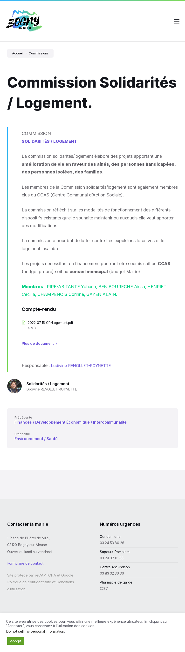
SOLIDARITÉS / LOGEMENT (50, 141)
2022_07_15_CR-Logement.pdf (52, 323)
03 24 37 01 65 (111, 558)
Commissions (39, 53)
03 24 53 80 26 (112, 543)
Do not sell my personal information (35, 631)
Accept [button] (15, 641)
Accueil (17, 53)
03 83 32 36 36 (112, 573)
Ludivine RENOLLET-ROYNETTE (84, 365)
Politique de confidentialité (29, 582)
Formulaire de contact (25, 563)
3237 (104, 588)
